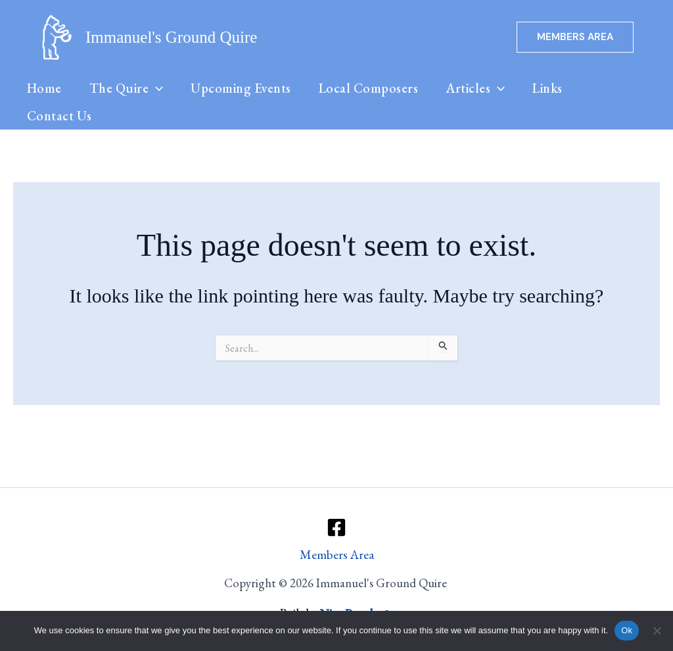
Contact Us (60, 137)
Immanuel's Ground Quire (171, 37)
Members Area (337, 554)
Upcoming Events (245, 95)
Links (555, 95)
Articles (481, 95)
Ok (626, 630)
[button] (575, 37)
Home (45, 95)
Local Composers (373, 95)
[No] (656, 630)
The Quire (128, 95)
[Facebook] (336, 527)
